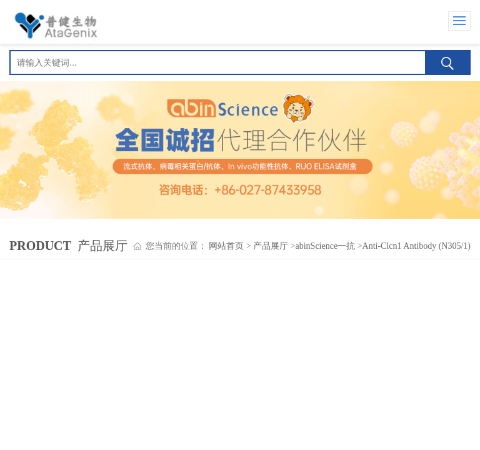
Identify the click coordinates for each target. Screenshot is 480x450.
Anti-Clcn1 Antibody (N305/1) (416, 246)
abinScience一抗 (326, 246)
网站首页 (226, 246)
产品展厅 (270, 246)
